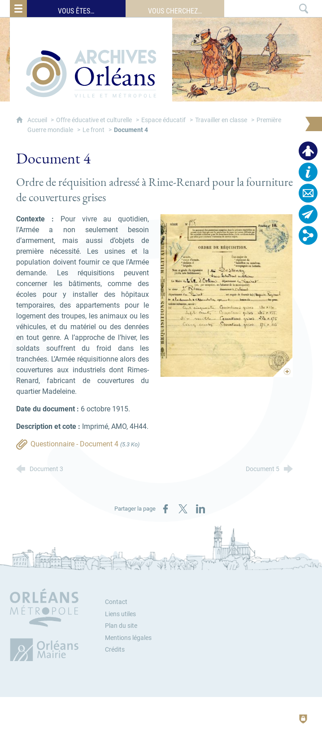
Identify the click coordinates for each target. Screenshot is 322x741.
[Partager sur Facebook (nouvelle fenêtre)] (165, 508)
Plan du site (121, 626)
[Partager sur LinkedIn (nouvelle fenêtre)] (200, 508)
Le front (93, 130)
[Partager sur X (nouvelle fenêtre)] (183, 508)
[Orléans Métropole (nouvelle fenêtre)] (46, 624)
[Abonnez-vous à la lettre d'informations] (308, 214)
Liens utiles (120, 614)
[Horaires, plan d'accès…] (308, 172)
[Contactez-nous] (308, 193)
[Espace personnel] (308, 150)
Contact (116, 602)
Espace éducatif (163, 120)
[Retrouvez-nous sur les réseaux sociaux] (308, 235)
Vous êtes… (76, 11)
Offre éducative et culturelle (94, 120)
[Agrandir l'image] (226, 295)
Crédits (115, 649)
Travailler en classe (221, 120)
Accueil (37, 120)
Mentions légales (128, 638)
